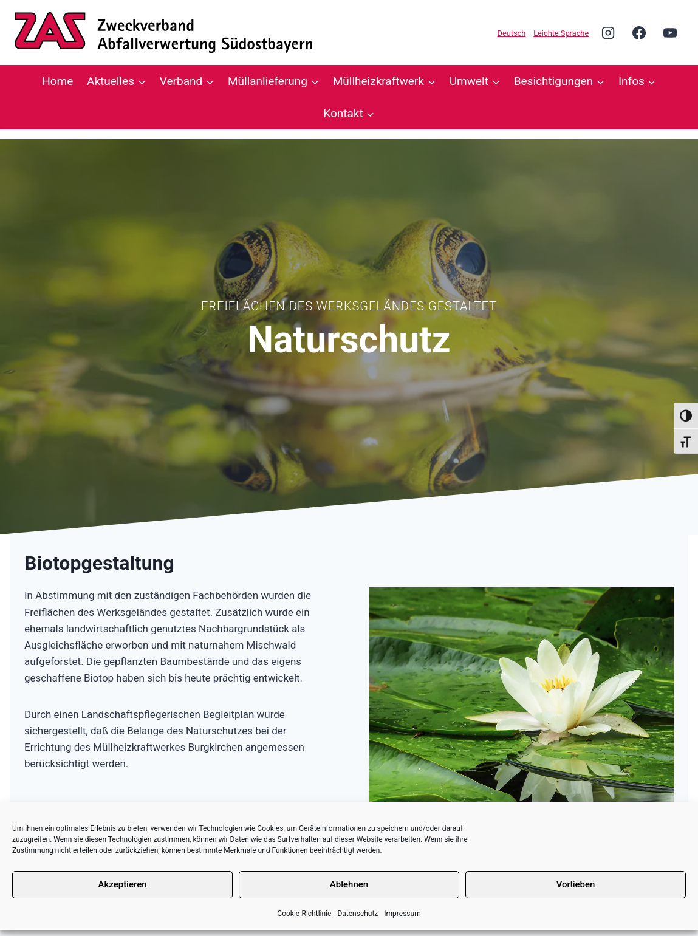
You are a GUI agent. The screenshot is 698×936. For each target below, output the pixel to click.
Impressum (402, 913)
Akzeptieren (122, 884)
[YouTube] (670, 32)
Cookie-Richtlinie (304, 913)
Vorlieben (575, 884)
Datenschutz (357, 913)
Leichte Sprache (561, 33)
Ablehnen (349, 884)
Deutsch (512, 33)
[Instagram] (608, 32)
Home (57, 81)
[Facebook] (639, 32)
